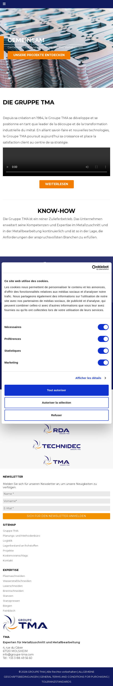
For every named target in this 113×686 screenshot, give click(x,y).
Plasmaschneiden (14, 575)
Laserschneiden (13, 585)
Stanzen (8, 595)
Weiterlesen (56, 184)
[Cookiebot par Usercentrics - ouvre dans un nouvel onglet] (92, 267)
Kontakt (8, 560)
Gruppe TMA (10, 530)
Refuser (56, 415)
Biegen (7, 605)
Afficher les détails (88, 378)
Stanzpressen (11, 600)
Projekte (8, 550)
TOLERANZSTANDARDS (56, 681)
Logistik (7, 540)
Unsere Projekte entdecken (39, 55)
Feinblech (9, 610)
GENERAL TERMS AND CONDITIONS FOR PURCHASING (74, 676)
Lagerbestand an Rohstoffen (20, 545)
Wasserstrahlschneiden (17, 580)
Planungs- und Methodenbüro (21, 535)
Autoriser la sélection (56, 402)
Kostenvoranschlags (15, 555)
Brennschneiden (13, 590)
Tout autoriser (56, 390)
